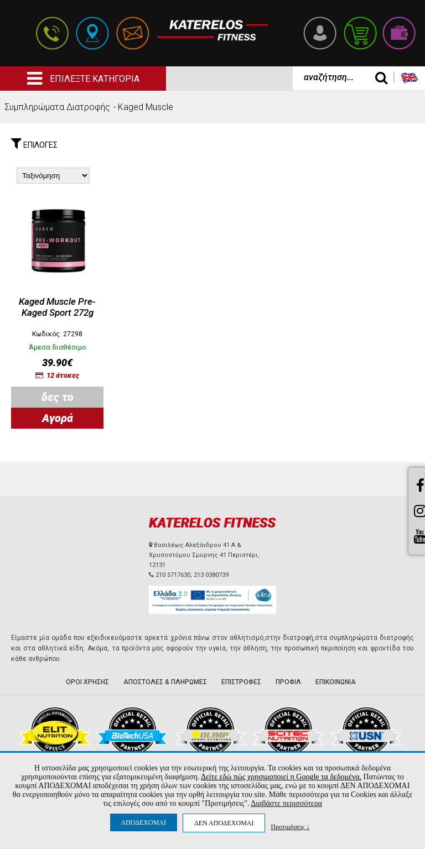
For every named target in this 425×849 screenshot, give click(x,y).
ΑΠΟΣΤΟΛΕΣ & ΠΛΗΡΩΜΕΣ (165, 682)
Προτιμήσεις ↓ (290, 826)
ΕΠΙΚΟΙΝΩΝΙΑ (335, 682)
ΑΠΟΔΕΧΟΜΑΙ (143, 822)
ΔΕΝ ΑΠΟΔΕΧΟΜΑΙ (223, 823)
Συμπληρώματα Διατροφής (57, 107)
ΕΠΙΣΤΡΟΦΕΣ (241, 682)
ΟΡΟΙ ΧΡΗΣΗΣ (87, 682)
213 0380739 (211, 575)
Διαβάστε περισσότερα (286, 803)
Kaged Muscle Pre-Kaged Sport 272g (57, 307)
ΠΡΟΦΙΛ (288, 682)
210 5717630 (173, 575)
